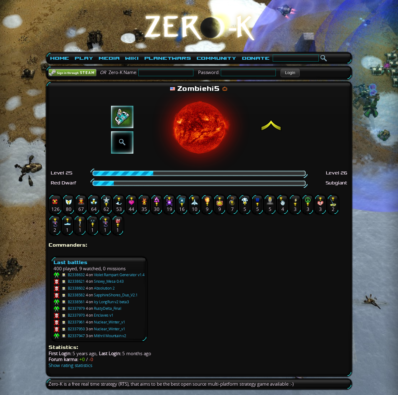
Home (59, 58)
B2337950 (69, 329)
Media (109, 58)
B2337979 (69, 308)
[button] (289, 72)
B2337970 (69, 315)
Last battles (70, 262)
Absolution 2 (104, 288)
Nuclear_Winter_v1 (109, 322)
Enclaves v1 (103, 315)
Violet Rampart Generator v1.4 (119, 274)
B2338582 (69, 295)
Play (84, 58)
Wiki (131, 58)
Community (216, 58)
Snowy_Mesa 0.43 (109, 281)
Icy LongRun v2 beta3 (111, 301)
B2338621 (69, 281)
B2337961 (69, 322)
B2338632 (69, 274)
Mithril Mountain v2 (110, 335)
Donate (256, 58)
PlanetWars (167, 58)
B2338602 (69, 288)
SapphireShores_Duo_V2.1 (116, 295)
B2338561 (69, 301)
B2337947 (69, 335)
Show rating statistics (70, 365)
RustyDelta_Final (107, 308)
